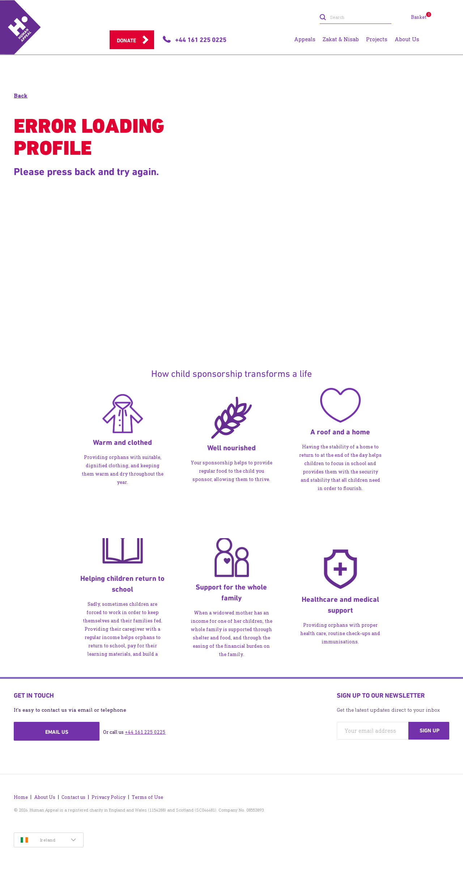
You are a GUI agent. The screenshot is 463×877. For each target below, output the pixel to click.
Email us (56, 732)
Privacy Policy (109, 797)
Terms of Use (147, 797)
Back (20, 95)
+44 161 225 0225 (145, 732)
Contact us (73, 797)
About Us (44, 797)
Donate (126, 40)
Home (21, 797)
